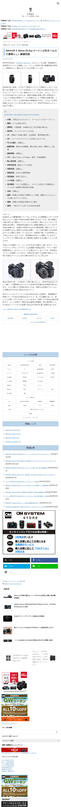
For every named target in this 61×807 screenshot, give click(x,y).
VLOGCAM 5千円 (6, 804)
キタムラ (39, 317)
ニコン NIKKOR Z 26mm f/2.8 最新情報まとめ (21, 308)
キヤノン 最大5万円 (7, 798)
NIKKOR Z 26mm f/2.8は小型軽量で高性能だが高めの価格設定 (30, 494)
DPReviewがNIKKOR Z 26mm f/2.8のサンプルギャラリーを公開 (30, 515)
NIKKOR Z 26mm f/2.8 (25, 62)
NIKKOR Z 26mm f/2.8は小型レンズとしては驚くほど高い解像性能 (31, 467)
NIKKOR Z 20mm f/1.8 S (15, 429)
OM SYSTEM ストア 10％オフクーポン (27, 21)
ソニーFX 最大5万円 (7, 802)
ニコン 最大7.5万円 (7, 796)
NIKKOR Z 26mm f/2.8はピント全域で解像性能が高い (26, 508)
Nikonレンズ (7, 594)
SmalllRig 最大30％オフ (40, 28)
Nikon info (19, 597)
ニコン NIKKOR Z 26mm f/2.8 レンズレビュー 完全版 (26, 481)
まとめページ (37, 26)
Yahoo (52, 317)
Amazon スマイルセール (21, 26)
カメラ (13, 594)
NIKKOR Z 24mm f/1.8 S (15, 433)
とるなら (30, 14)
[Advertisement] (30, 337)
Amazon (24, 317)
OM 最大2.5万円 (6, 805)
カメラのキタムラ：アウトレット (11, 789)
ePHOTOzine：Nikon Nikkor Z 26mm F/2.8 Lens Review (26, 114)
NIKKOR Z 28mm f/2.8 (14, 437)
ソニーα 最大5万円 (7, 800)
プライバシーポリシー (10, 760)
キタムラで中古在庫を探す (38, 321)
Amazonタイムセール (29, 789)
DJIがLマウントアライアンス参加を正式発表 (37, 638)
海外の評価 (22, 594)
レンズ (17, 594)
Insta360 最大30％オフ (21, 28)
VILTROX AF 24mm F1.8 (15, 441)
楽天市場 (10, 317)
